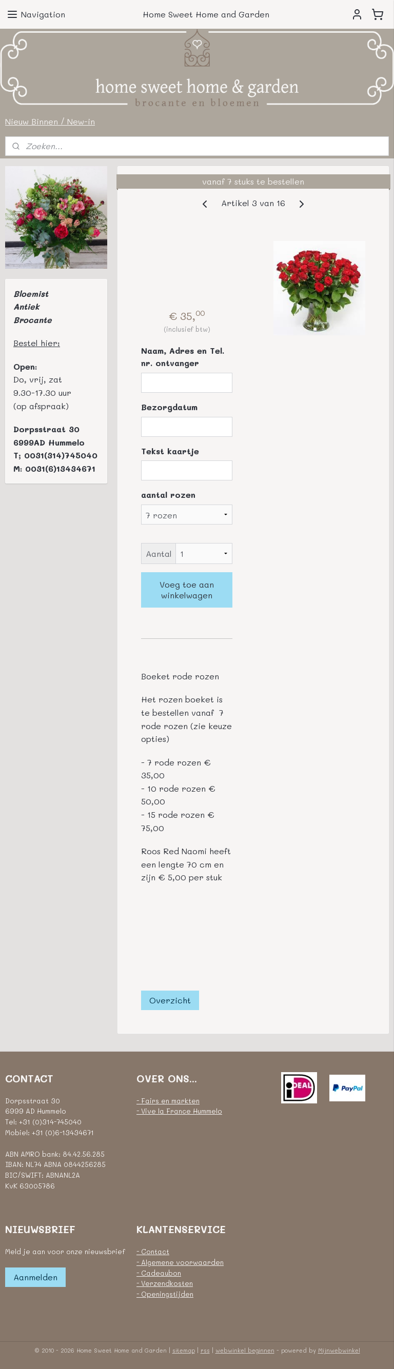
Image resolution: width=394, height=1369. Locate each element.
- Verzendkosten (164, 1283)
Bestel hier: (36, 342)
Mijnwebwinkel (339, 1350)
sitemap (183, 1350)
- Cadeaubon (158, 1273)
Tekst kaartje (170, 451)
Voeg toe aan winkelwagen (187, 589)
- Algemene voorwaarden (180, 1262)
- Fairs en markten (168, 1100)
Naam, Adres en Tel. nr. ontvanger (182, 357)
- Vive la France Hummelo (179, 1110)
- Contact (152, 1251)
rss (205, 1350)
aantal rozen (168, 494)
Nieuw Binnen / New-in (50, 121)
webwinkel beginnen (244, 1350)
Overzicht (170, 1000)
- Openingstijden (164, 1294)
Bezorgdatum (169, 406)
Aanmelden (35, 1277)
